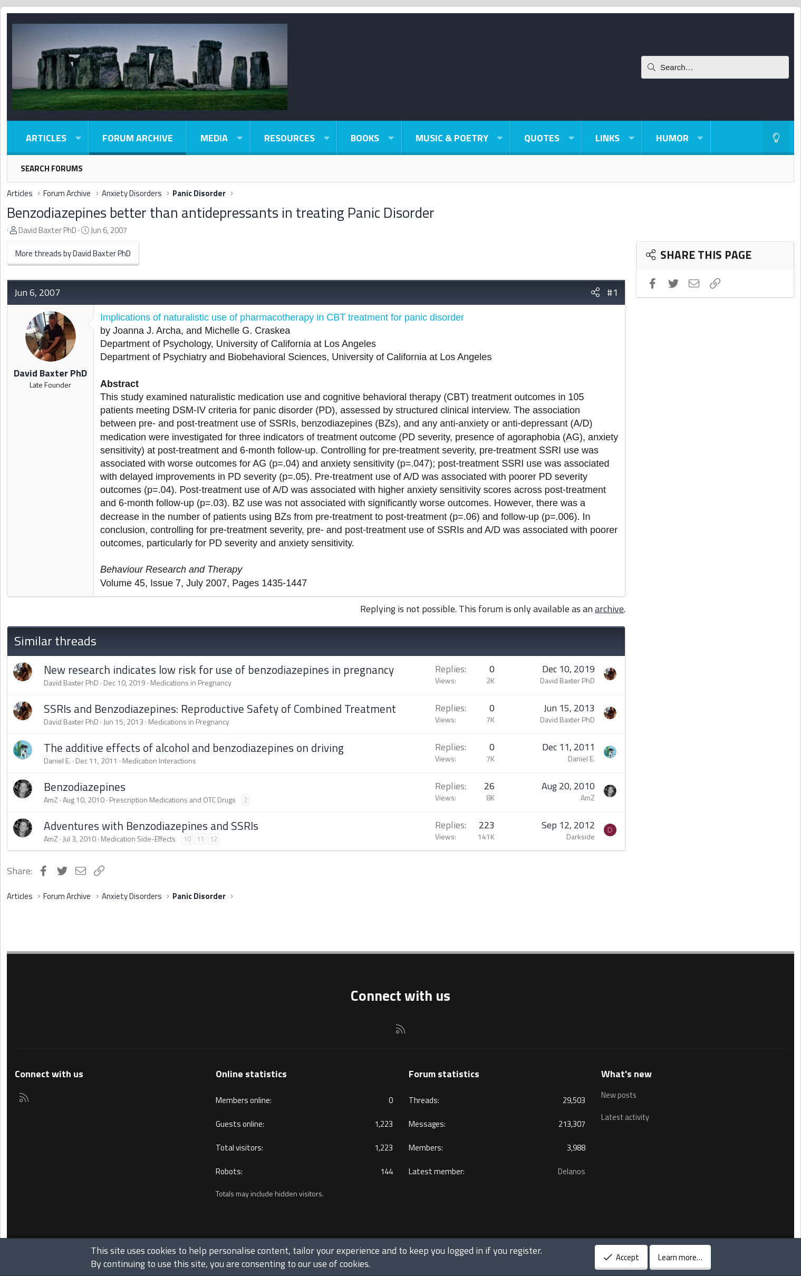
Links (607, 138)
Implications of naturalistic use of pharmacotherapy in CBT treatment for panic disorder (282, 317)
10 (187, 839)
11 (200, 839)
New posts (619, 1094)
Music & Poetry (452, 138)
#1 (612, 292)
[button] (78, 138)
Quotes (541, 138)
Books (365, 138)
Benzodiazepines (85, 786)
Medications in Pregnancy (190, 682)
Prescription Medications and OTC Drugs (172, 799)
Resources (289, 138)
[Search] (715, 67)
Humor (672, 138)
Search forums (52, 168)
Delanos (571, 1171)
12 (213, 839)
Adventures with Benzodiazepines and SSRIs (151, 825)
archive (609, 609)
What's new (626, 1074)
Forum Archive (137, 138)
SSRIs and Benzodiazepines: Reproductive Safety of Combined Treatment (220, 708)
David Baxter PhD (47, 230)
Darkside (580, 836)
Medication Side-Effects (138, 838)
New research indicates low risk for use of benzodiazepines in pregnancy (219, 669)
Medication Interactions (159, 760)
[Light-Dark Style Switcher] (776, 138)
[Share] (595, 292)
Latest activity (626, 1114)
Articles (46, 138)
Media (214, 138)
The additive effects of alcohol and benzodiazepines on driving (194, 747)
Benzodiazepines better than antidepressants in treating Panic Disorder (221, 212)
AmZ (51, 799)
